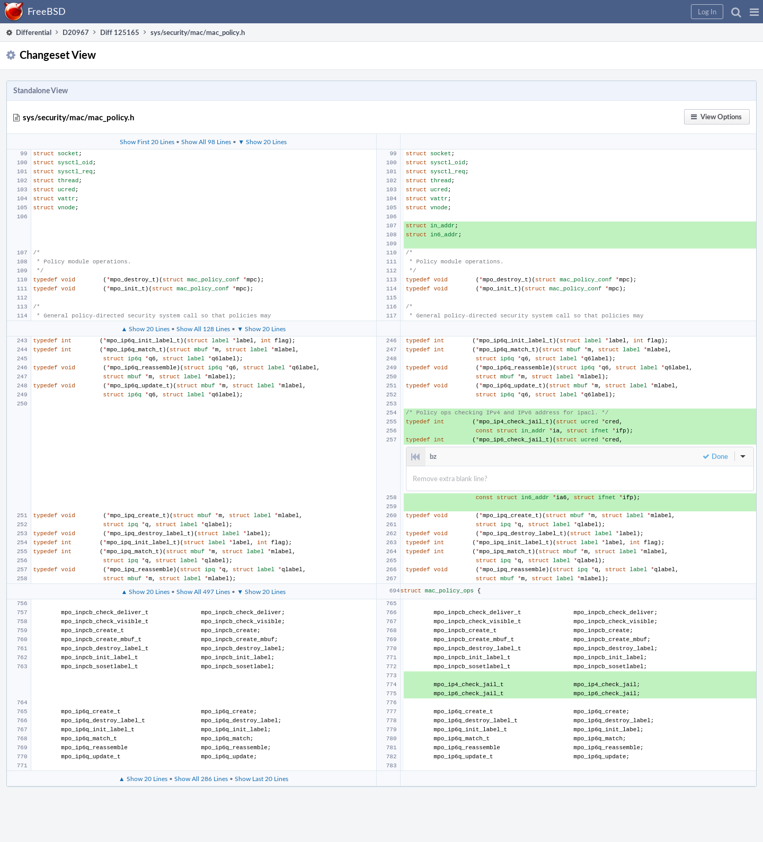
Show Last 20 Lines (261, 778)
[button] (754, 11)
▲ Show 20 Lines (145, 328)
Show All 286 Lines (201, 778)
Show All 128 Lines (203, 328)
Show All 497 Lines (203, 591)
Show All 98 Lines (206, 141)
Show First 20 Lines (147, 141)
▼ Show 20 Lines (262, 141)
